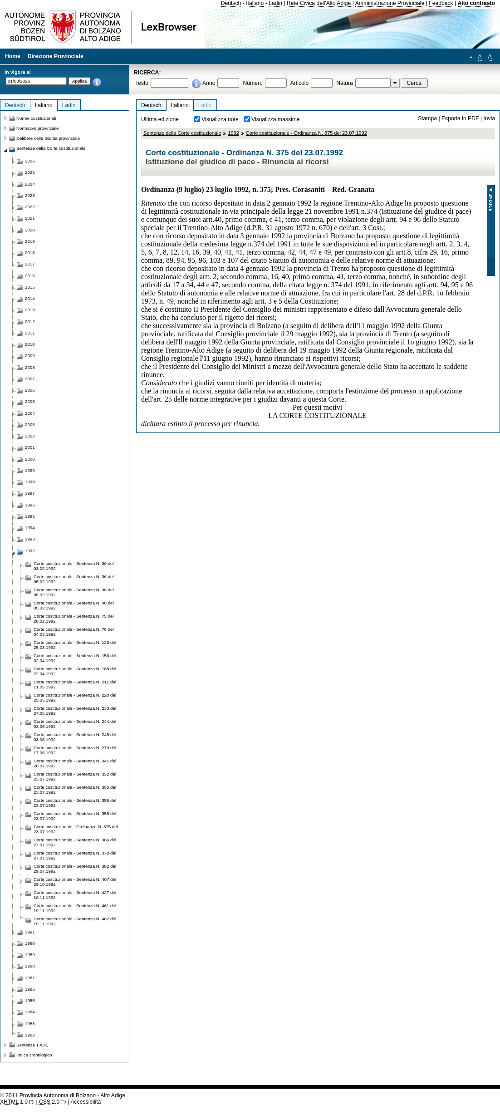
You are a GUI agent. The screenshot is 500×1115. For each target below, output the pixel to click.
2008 (30, 367)
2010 (30, 344)
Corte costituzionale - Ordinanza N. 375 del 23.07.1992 (306, 133)
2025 (30, 172)
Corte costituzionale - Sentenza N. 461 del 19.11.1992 (75, 908)
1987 (30, 977)
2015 (30, 287)
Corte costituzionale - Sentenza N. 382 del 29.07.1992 (75, 869)
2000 (30, 459)
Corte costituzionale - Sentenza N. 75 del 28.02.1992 (74, 619)
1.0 (14, 1102)
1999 (30, 470)
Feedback (441, 3)
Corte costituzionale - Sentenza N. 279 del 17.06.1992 (75, 750)
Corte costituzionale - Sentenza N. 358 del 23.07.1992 (75, 816)
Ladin (275, 3)
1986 (30, 989)
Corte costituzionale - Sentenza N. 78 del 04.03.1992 (74, 632)
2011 (30, 332)
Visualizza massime (275, 119)
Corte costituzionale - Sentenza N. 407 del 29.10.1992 (75, 882)
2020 (30, 229)
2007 (30, 378)
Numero (252, 83)
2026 (30, 160)
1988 (30, 965)
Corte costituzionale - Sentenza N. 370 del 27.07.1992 (75, 855)
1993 (30, 538)
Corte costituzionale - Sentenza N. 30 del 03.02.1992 (74, 566)
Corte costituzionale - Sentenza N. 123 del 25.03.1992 (75, 645)
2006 (30, 390)
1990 (30, 943)
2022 (30, 206)
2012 (30, 321)
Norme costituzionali (36, 118)
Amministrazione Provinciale (390, 3)
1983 (30, 1023)
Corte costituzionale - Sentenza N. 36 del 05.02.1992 (74, 579)
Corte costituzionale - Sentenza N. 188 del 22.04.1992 (75, 671)
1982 (30, 1034)
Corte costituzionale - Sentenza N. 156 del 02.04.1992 (75, 658)
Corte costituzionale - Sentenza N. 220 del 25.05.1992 (75, 697)
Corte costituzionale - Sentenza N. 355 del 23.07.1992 (75, 790)
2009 (30, 355)
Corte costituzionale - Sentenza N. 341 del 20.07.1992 (75, 763)
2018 (30, 252)
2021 (30, 218)
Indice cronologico (34, 1054)
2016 (30, 275)
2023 (30, 195)
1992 (233, 133)
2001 (30, 447)
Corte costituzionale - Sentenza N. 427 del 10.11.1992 (75, 895)
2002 (30, 435)
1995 (30, 516)
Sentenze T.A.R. (32, 1044)
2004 (30, 413)
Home (12, 56)
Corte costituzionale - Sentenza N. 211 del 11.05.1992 (75, 684)
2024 (30, 184)
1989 (30, 954)
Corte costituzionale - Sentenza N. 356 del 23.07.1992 (75, 803)
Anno (208, 83)
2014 (30, 298)
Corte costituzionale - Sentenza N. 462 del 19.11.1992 (75, 921)
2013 (30, 309)
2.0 (49, 1102)
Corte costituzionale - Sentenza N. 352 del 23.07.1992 (75, 776)
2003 (30, 424)
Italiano (255, 3)
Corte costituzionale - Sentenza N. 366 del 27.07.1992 (75, 842)
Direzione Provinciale (55, 56)
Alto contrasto (476, 3)
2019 (30, 241)
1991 (30, 931)
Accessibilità (85, 1102)
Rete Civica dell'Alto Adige (319, 3)
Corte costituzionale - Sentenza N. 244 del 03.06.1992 (75, 724)
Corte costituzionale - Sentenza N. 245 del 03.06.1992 (75, 737)
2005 (30, 401)
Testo (141, 83)
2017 (30, 263)
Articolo (299, 83)
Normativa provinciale (37, 128)
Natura (344, 83)
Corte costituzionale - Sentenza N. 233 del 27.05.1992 (75, 711)
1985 (30, 1000)
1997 (30, 493)
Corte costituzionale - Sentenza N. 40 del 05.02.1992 (74, 605)
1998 (30, 481)
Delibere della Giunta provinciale (48, 138)
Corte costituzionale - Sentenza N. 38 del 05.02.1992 (74, 592)
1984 (30, 1011)
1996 (30, 504)
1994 (30, 527)
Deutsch (231, 3)
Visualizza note (220, 119)
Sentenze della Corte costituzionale (182, 133)
